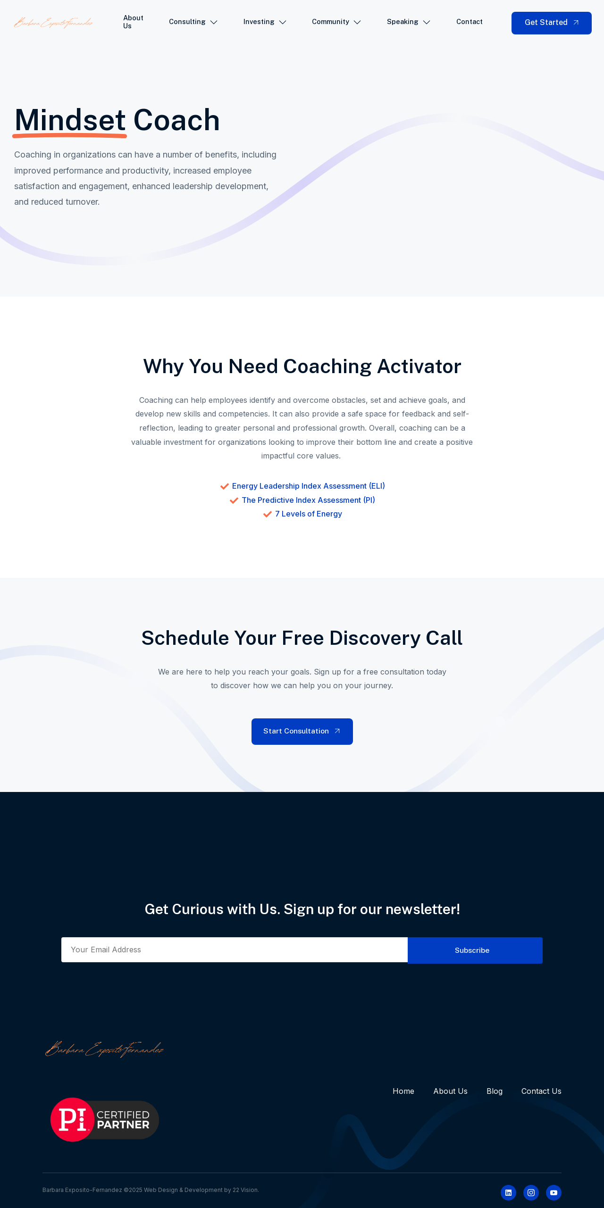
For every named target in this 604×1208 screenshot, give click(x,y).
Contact (471, 22)
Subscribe (469, 949)
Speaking (409, 23)
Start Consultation (302, 731)
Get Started (553, 22)
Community (337, 23)
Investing (265, 23)
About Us (134, 23)
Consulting (194, 23)
